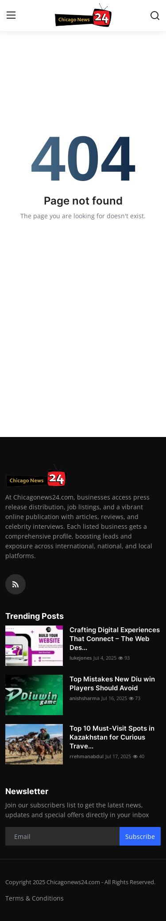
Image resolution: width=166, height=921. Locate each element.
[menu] (11, 15)
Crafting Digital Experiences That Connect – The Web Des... (114, 639)
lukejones (80, 657)
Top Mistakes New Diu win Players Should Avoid (112, 683)
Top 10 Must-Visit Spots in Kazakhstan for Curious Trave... (111, 737)
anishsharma (84, 698)
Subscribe (140, 836)
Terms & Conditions (34, 898)
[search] (155, 15)
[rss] (15, 584)
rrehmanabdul (86, 756)
